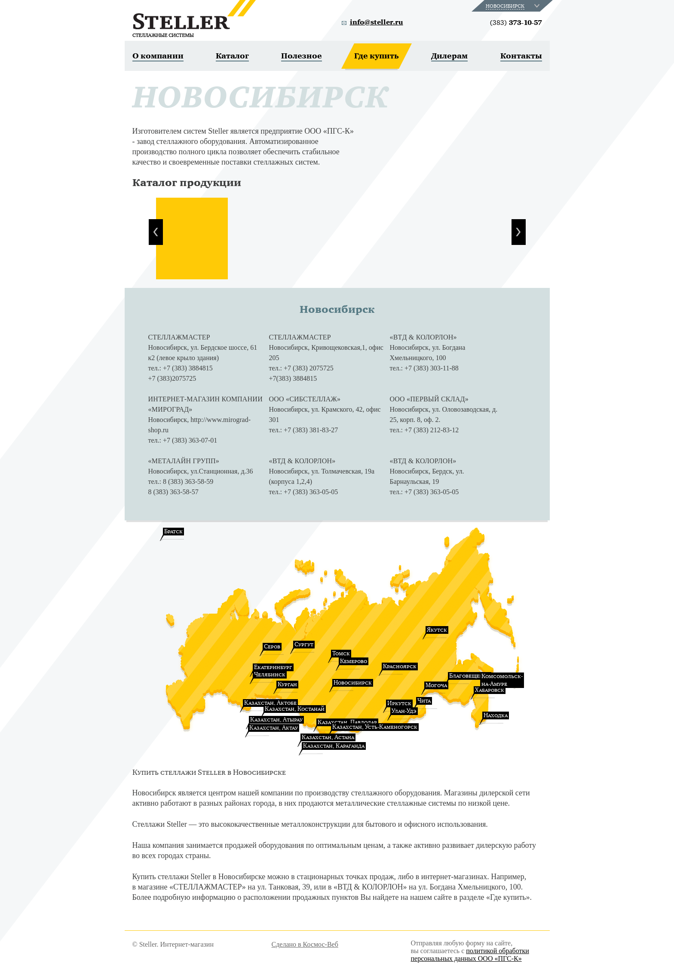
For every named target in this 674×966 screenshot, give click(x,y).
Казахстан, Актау (273, 727)
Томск (341, 653)
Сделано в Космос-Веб (305, 944)
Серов (272, 646)
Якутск (437, 630)
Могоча (436, 685)
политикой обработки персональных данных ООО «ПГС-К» (470, 954)
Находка (496, 715)
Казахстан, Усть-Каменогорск (374, 727)
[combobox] (513, 6)
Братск (173, 531)
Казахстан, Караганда (334, 746)
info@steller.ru (376, 22)
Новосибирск (353, 682)
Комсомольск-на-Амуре (502, 680)
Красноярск (400, 666)
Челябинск (269, 674)
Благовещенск (469, 676)
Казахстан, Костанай (295, 709)
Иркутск (399, 703)
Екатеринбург (273, 667)
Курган (287, 684)
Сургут (303, 644)
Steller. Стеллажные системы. (194, 18)
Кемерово (353, 661)
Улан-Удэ (404, 711)
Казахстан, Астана (328, 737)
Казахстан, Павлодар (347, 722)
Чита (424, 700)
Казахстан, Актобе (270, 703)
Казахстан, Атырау (276, 719)
